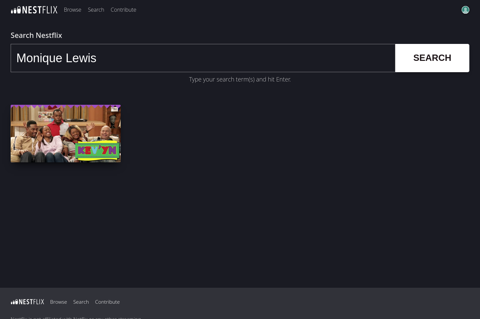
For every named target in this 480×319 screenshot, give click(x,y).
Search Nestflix (36, 35)
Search (96, 9)
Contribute (123, 9)
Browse (72, 9)
